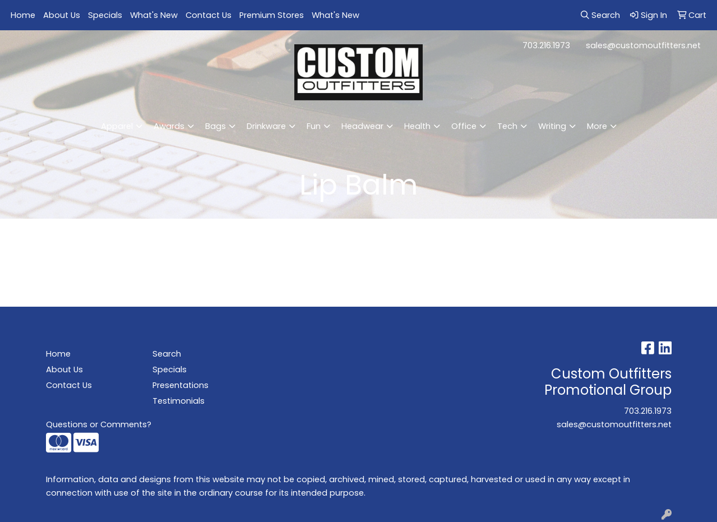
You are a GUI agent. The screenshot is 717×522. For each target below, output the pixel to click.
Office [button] (464, 126)
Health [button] (417, 126)
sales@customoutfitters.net (643, 45)
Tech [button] (507, 126)
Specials (105, 15)
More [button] (597, 126)
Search (166, 353)
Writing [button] (552, 126)
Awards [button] (169, 126)
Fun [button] (314, 126)
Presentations (180, 385)
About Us (61, 15)
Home (23, 15)
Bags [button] (215, 126)
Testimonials (178, 400)
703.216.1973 (546, 45)
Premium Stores (271, 15)
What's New (154, 15)
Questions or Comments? (98, 424)
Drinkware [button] (266, 126)
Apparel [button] (117, 126)
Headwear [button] (362, 126)
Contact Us (209, 15)
